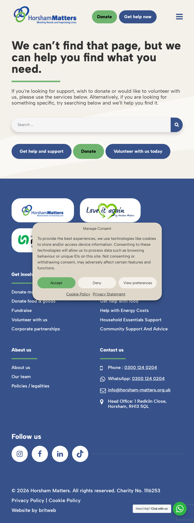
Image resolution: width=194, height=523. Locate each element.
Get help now (137, 16)
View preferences (137, 283)
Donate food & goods (34, 301)
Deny (97, 283)
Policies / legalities (30, 386)
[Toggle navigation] (179, 17)
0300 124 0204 (140, 367)
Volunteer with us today (138, 151)
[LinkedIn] (60, 454)
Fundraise (22, 310)
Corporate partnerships (36, 329)
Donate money (27, 292)
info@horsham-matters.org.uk (139, 390)
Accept (56, 283)
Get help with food (119, 301)
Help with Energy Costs (124, 310)
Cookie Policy (78, 294)
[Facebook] (40, 454)
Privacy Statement (109, 294)
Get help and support (41, 151)
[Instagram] (20, 454)
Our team (21, 376)
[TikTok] (80, 454)
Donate (104, 16)
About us (21, 367)
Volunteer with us (29, 320)
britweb (47, 510)
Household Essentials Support (131, 320)
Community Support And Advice (134, 329)
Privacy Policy (28, 500)
